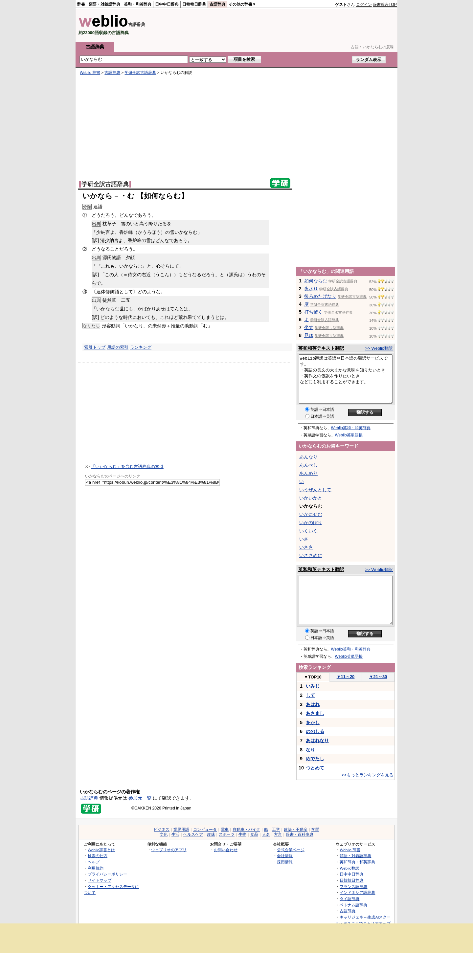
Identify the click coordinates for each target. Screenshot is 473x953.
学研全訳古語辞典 (140, 73)
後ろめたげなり (320, 296)
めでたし (315, 758)
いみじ (313, 686)
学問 (315, 829)
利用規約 (95, 868)
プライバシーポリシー (107, 874)
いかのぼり (310, 522)
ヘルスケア (193, 834)
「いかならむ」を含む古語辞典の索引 (127, 466)
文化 (164, 834)
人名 (266, 834)
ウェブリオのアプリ (169, 850)
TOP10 (313, 677)
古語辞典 (217, 4)
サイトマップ (99, 880)
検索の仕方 (97, 855)
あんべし (308, 465)
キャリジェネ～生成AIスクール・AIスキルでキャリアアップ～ (363, 923)
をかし (313, 722)
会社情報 (285, 855)
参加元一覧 (139, 798)
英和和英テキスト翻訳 (321, 348)
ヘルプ (94, 862)
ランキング (140, 347)
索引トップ (94, 347)
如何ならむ (315, 280)
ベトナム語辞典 (353, 905)
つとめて (315, 767)
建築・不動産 (295, 829)
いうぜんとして (315, 489)
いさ (303, 539)
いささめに (310, 555)
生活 (175, 834)
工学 (276, 829)
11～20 (346, 676)
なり (310, 749)
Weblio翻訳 (349, 868)
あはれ (313, 704)
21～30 (378, 676)
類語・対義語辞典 (104, 4)
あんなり (308, 456)
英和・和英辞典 (137, 4)
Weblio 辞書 (90, 73)
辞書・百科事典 (299, 834)
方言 (278, 834)
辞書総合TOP (385, 4)
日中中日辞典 (167, 4)
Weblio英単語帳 (349, 435)
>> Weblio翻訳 (379, 348)
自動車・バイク (246, 829)
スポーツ (227, 834)
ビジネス (161, 829)
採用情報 (285, 862)
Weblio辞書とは (101, 850)
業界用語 (181, 829)
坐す (308, 327)
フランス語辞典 (353, 886)
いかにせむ (310, 514)
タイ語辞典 (349, 899)
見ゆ (308, 335)
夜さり (311, 288)
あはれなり (317, 740)
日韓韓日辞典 (194, 4)
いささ (306, 547)
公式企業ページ (290, 850)
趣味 (211, 834)
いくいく (308, 530)
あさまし (315, 713)
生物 (242, 834)
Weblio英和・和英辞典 (351, 428)
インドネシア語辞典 (357, 892)
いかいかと (310, 497)
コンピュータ (205, 829)
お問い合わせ (225, 850)
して (310, 695)
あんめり (308, 473)
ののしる (315, 731)
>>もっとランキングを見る (368, 774)
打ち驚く (313, 312)
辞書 (81, 4)
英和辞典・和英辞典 (357, 862)
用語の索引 (117, 347)
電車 (225, 829)
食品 (254, 834)
